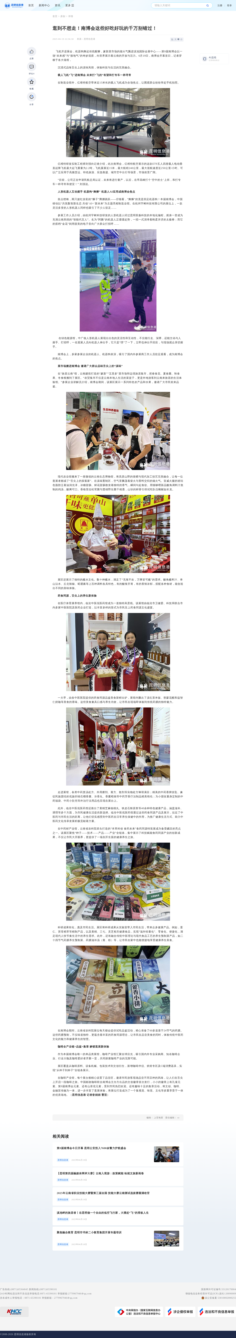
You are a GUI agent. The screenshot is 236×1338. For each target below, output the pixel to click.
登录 (229, 5)
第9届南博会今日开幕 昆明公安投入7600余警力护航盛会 (91, 1148)
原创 (62, 16)
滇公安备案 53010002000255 (220, 1298)
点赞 (31, 58)
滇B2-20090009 (227, 1293)
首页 (31, 5)
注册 (220, 5)
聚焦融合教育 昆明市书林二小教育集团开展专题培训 (89, 1232)
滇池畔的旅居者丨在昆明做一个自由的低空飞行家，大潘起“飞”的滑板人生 (103, 1212)
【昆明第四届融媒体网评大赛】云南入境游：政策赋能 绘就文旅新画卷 (100, 1173)
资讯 (57, 5)
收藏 (31, 89)
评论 (32, 73)
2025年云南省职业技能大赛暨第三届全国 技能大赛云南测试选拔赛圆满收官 (103, 1193)
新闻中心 (44, 5)
